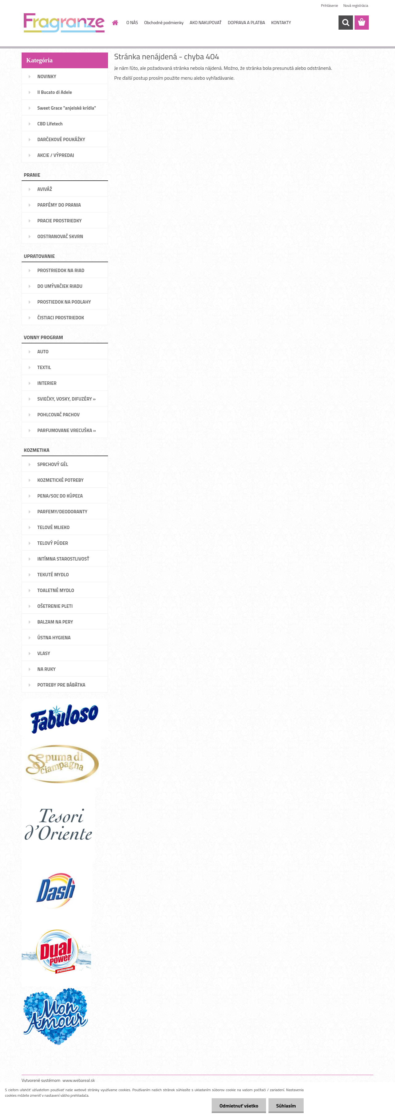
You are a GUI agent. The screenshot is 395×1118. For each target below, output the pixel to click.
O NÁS (132, 22)
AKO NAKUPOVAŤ (206, 22)
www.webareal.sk (79, 1080)
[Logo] (64, 22)
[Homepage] (115, 22)
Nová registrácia (355, 5)
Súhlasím (286, 1105)
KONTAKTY (281, 22)
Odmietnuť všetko (238, 1105)
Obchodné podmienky (164, 22)
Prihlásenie (329, 5)
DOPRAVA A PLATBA (246, 22)
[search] (346, 22)
